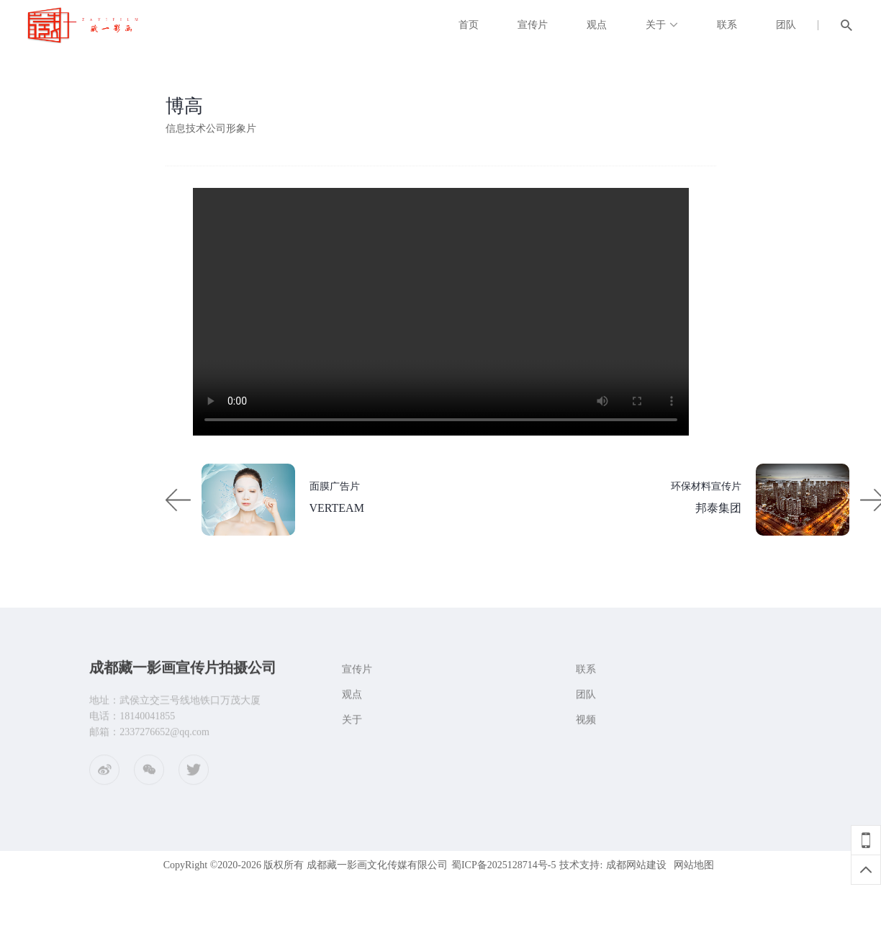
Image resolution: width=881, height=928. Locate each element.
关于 (656, 24)
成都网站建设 (636, 865)
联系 (727, 24)
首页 (468, 24)
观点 (597, 24)
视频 (586, 724)
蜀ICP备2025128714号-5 (503, 865)
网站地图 (694, 865)
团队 (786, 24)
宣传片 (533, 24)
